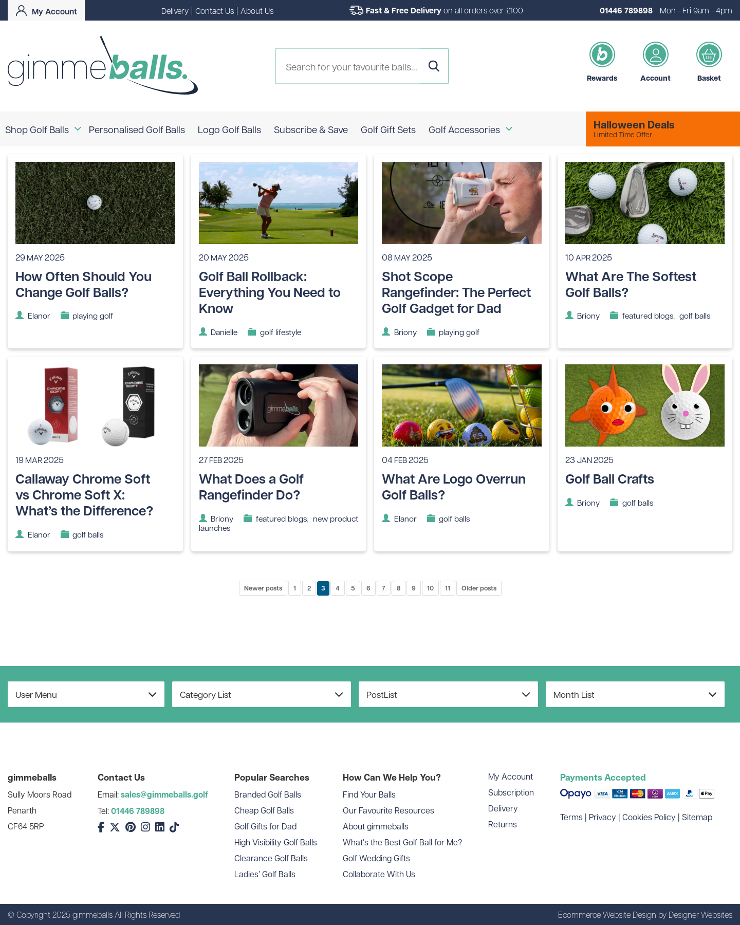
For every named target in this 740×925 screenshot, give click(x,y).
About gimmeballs (376, 826)
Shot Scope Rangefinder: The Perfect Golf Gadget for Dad (456, 292)
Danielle (224, 331)
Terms (571, 816)
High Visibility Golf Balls (275, 842)
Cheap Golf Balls (264, 810)
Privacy (602, 816)
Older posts (478, 588)
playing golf (92, 315)
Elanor (39, 315)
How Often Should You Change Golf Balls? (83, 284)
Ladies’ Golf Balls (264, 873)
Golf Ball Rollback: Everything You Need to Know (270, 292)
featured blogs (647, 315)
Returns (502, 824)
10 (430, 588)
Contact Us (214, 10)
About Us (256, 10)
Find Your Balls (369, 794)
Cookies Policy (649, 816)
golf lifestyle (280, 331)
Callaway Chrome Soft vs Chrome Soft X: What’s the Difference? (84, 494)
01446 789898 (626, 10)
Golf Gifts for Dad (265, 826)
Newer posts (263, 588)
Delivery (175, 10)
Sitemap (697, 816)
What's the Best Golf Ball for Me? (402, 842)
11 (447, 588)
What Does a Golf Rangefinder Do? (251, 486)
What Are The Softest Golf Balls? (630, 284)
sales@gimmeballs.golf (164, 794)
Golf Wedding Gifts (376, 858)
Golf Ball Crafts (609, 478)
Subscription (511, 792)
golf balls (694, 315)
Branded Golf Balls (267, 794)
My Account (510, 776)
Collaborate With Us (379, 873)
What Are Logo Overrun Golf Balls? (454, 486)
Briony (405, 331)
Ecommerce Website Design (607, 914)
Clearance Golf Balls (271, 858)
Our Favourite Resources (388, 810)
